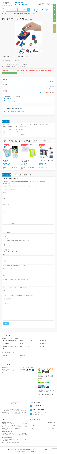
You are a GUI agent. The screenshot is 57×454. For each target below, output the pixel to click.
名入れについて (49, 3)
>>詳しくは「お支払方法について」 (45, 394)
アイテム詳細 (5, 121)
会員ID (4, 192)
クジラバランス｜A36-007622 (17, 18)
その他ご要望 (6, 303)
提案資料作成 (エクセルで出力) (9, 73)
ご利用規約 (42, 343)
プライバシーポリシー (26, 346)
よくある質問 (47, 4)
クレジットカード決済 (27, 367)
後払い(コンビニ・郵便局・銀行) (46, 369)
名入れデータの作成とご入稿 (9, 340)
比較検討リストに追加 (54, 12)
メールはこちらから (9, 101)
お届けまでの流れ (27, 175)
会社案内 (42, 346)
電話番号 (5, 211)
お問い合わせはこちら (22, 56)
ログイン (37, 9)
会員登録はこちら (23, 73)
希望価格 (5, 261)
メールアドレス (7, 217)
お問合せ (23, 343)
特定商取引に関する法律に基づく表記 (23, 449)
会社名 (5, 198)
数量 (4, 254)
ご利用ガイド (40, 4)
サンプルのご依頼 (16, 175)
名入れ (4, 244)
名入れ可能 (23, 9)
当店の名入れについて (26, 340)
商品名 (5, 236)
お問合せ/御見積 (6, 175)
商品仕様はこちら (8, 56)
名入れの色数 (6, 249)
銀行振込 (5, 367)
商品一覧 (5, 355)
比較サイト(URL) (7, 290)
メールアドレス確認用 (8, 223)
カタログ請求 (42, 3)
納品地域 (5, 275)
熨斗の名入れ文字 (7, 268)
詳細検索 (23, 355)
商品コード (6, 230)
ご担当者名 (6, 204)
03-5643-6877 (8, 98)
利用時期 (5, 283)
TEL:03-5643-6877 (24, 186)
